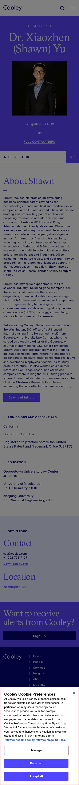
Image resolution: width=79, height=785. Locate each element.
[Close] (74, 693)
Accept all (36, 776)
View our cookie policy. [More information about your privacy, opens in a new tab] (20, 739)
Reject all (36, 763)
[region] (39, 736)
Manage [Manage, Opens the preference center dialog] (36, 750)
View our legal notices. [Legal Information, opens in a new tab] (51, 739)
